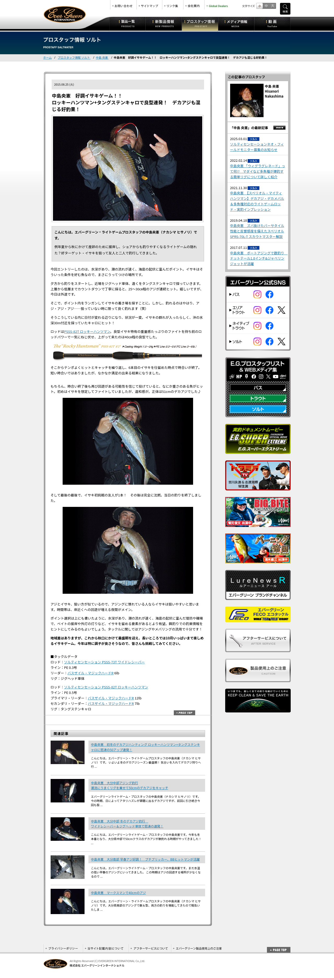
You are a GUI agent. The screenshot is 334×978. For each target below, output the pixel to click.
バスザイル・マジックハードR (91, 672)
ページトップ (184, 712)
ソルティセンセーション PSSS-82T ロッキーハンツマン (106, 687)
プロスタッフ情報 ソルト (74, 57)
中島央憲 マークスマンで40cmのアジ (118, 892)
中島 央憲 (102, 57)
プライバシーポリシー (63, 948)
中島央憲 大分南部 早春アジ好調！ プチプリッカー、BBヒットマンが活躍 (145, 859)
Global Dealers (218, 4)
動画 (272, 23)
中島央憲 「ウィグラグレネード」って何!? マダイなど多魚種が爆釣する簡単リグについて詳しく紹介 (257, 171)
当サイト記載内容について (106, 948)
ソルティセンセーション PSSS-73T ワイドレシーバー (104, 661)
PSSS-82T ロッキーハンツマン (87, 331)
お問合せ (123, 4)
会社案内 (193, 4)
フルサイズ (272, 6)
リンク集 (172, 4)
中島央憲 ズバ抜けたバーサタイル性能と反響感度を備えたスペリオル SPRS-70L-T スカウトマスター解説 (257, 231)
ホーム (47, 57)
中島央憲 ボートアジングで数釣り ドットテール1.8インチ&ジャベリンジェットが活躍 (259, 258)
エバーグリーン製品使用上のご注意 (197, 948)
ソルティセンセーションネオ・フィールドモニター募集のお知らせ (257, 147)
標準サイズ (259, 6)
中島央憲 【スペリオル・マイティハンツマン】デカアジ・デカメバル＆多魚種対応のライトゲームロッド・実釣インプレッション (257, 201)
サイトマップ (149, 4)
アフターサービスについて (150, 948)
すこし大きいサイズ (266, 6)
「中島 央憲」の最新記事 (249, 127)
